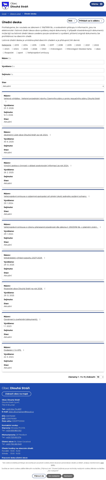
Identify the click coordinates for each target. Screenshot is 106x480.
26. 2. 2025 (9, 172)
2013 (17, 45)
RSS (72, 21)
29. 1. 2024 (8, 203)
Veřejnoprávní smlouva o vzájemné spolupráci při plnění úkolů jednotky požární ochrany (47, 196)
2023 (7, 49)
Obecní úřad (15, 14)
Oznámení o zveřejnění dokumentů (22, 319)
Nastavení (68, 476)
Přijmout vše (39, 476)
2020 (78, 45)
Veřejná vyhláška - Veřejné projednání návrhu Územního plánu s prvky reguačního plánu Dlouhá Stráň (52, 99)
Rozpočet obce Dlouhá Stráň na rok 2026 (25, 289)
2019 (69, 45)
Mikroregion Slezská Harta (79, 49)
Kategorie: (6, 45)
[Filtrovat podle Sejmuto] (53, 78)
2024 (16, 49)
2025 (25, 49)
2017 (52, 45)
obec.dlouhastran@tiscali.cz (21, 412)
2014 (25, 45)
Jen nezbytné (54, 476)
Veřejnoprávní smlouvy (38, 53)
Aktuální (8, 122)
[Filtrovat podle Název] (53, 62)
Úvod (4, 14)
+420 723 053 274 (13, 437)
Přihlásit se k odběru (91, 21)
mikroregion (56, 49)
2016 (43, 45)
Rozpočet (9, 53)
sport (20, 53)
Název (6, 58)
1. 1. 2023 (7, 326)
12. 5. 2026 (8, 115)
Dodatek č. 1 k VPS (14, 350)
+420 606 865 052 (13, 430)
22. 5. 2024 (9, 357)
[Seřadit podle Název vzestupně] (11, 57)
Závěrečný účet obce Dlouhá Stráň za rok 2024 (28, 135)
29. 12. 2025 (9, 265)
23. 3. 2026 (9, 108)
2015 (34, 45)
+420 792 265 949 (14, 444)
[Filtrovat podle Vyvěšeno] (53, 70)
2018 (61, 45)
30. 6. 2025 (9, 142)
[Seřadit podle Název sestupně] (11, 58)
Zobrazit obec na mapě (16, 394)
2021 (88, 45)
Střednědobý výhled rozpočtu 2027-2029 (25, 258)
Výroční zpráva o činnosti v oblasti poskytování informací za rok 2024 (38, 166)
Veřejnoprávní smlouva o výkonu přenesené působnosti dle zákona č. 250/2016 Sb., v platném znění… (53, 227)
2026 (35, 49)
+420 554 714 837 (13, 409)
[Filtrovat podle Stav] (53, 86)
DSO (44, 49)
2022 (96, 45)
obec (98, 49)
